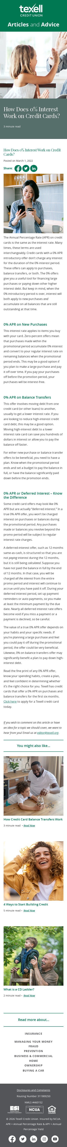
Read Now (29, 825)
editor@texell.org (47, 733)
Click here (10, 701)
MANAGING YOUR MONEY (33, 1042)
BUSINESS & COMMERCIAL (33, 1056)
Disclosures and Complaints (33, 1090)
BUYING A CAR (33, 1070)
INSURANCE (33, 1034)
